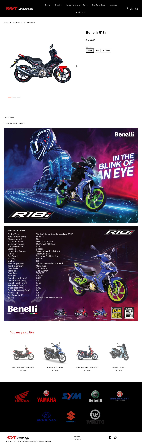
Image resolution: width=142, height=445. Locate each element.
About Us (113, 5)
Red (97, 50)
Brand (58, 5)
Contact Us (77, 439)
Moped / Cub (18, 22)
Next (76, 66)
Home (47, 5)
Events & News (98, 5)
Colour (88, 47)
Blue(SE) (106, 50)
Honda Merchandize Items (77, 5)
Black (90, 50)
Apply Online (81, 12)
